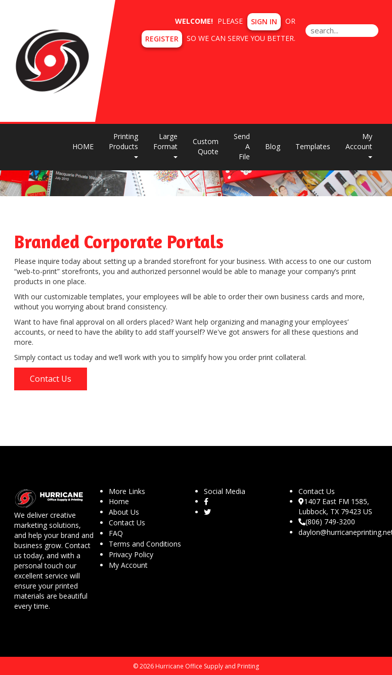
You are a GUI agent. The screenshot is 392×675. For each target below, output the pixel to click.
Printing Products (123, 144)
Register (162, 38)
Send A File (242, 146)
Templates (312, 146)
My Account (128, 565)
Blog (272, 146)
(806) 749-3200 (326, 521)
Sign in (264, 21)
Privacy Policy (131, 554)
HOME (83, 146)
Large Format (165, 144)
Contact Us (50, 378)
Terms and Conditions (145, 544)
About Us (124, 512)
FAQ (116, 533)
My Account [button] (358, 144)
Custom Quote (206, 146)
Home (119, 501)
